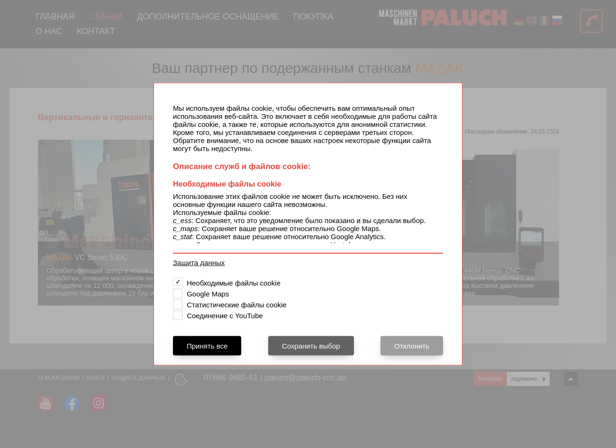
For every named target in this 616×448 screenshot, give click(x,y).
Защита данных (199, 262)
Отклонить (411, 345)
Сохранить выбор (311, 345)
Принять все (207, 345)
